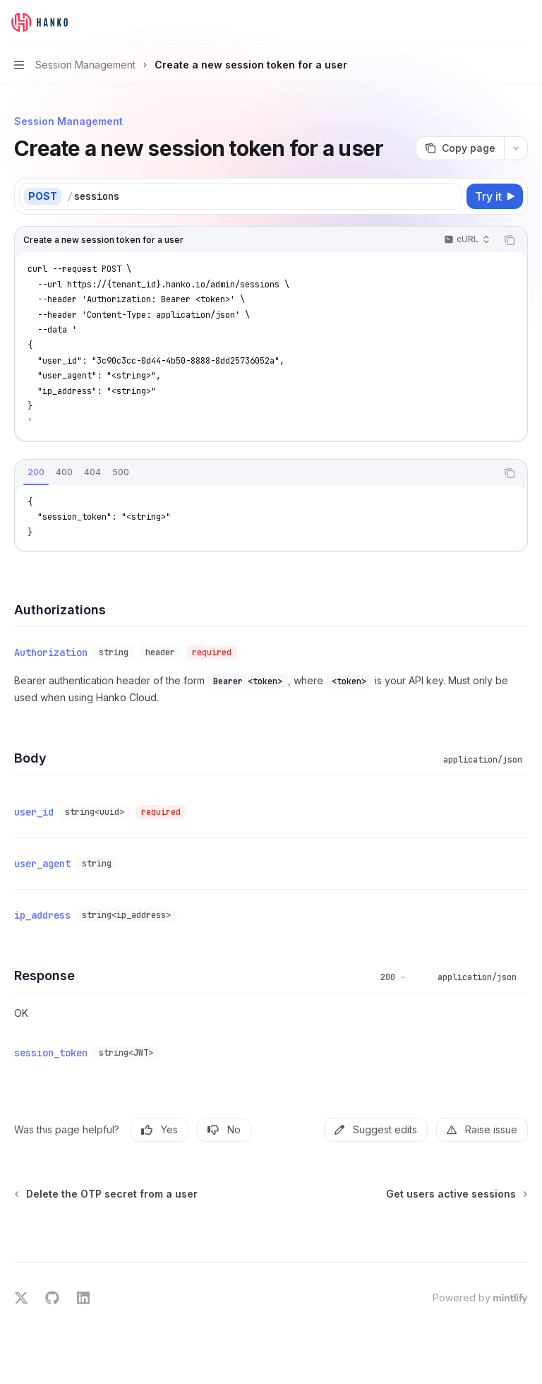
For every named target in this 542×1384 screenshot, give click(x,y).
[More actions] (524, 22)
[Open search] (497, 22)
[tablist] (255, 473)
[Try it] (494, 196)
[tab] (36, 472)
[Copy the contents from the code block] (509, 240)
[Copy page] (460, 148)
